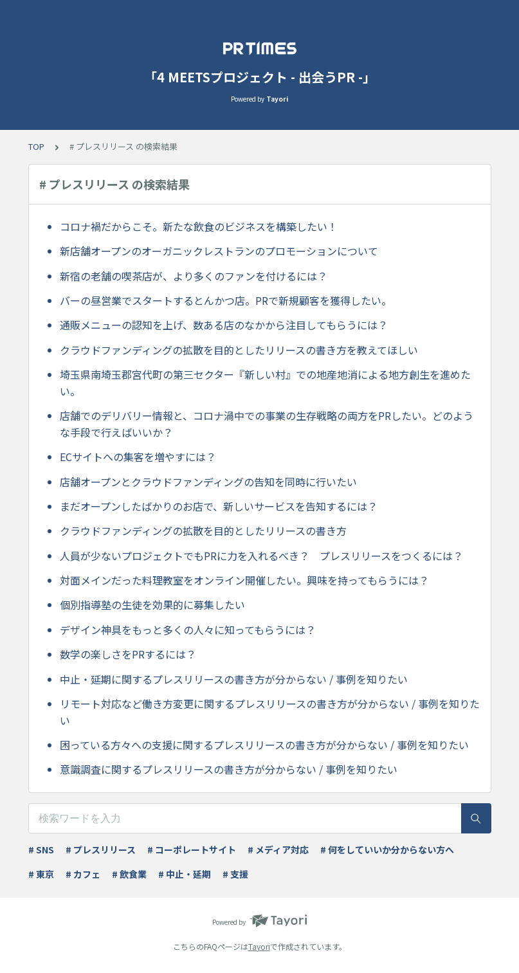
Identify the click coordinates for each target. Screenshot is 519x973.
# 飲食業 (129, 874)
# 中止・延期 (184, 874)
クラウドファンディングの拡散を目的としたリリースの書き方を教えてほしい (239, 350)
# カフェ (83, 874)
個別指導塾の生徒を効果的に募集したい (152, 604)
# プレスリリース (101, 849)
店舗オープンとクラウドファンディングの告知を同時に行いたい (208, 481)
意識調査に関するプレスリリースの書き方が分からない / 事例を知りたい (228, 769)
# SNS (41, 849)
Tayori (259, 946)
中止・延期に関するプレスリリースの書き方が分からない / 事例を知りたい (234, 679)
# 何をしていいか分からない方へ (387, 849)
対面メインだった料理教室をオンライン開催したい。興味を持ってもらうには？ (244, 580)
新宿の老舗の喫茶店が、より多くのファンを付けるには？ (193, 276)
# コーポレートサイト (191, 849)
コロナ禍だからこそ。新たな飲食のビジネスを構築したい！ (199, 226)
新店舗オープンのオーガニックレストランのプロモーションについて (219, 251)
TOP (36, 146)
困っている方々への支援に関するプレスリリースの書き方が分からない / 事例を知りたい (264, 744)
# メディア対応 (278, 849)
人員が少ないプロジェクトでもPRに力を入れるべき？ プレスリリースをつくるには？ (261, 555)
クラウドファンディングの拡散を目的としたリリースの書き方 (203, 530)
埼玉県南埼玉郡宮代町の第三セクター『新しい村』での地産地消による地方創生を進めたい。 (265, 383)
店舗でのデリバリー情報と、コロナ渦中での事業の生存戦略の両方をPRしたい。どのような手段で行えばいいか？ (266, 424)
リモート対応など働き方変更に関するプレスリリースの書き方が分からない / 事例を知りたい (270, 712)
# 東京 (41, 874)
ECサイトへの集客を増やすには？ (138, 456)
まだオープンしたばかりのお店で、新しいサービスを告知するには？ (219, 506)
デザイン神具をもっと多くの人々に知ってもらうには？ (188, 629)
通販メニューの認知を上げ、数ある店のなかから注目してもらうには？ (224, 324)
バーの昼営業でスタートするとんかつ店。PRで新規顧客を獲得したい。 (226, 300)
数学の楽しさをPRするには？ (128, 654)
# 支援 (235, 874)
